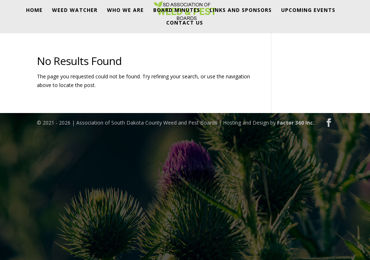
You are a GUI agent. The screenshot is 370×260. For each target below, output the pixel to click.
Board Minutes (176, 10)
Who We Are (125, 10)
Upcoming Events (308, 10)
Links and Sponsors (241, 10)
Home (34, 10)
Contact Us (184, 23)
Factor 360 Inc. (295, 122)
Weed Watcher (75, 10)
